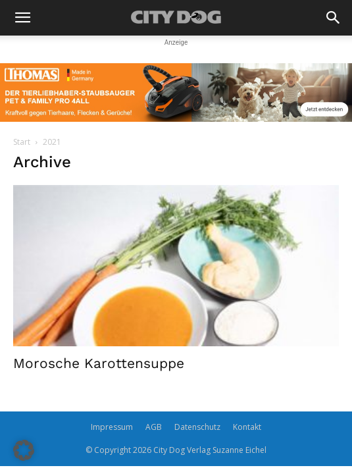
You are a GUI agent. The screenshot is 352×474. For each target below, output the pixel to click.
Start (21, 141)
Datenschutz (197, 427)
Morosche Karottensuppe (98, 363)
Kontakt (247, 427)
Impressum (112, 427)
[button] (22, 18)
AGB (153, 427)
